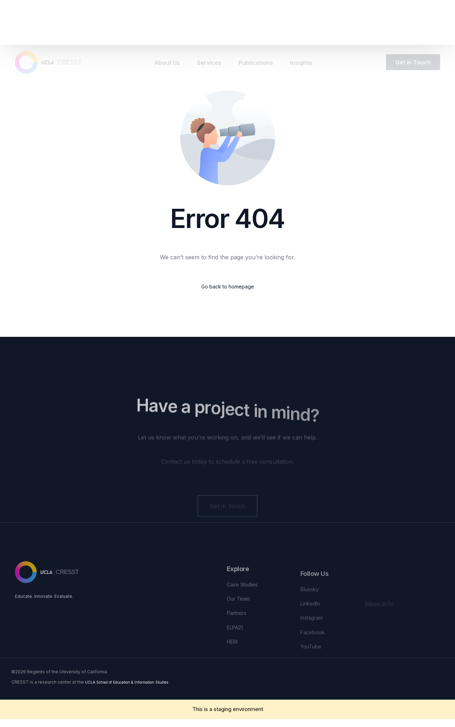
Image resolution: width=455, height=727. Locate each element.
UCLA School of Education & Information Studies (135, 689)
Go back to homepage (228, 287)
